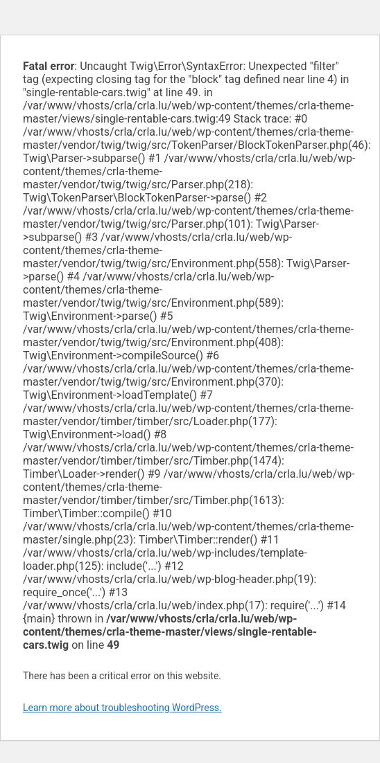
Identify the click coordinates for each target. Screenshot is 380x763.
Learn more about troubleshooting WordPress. (122, 707)
